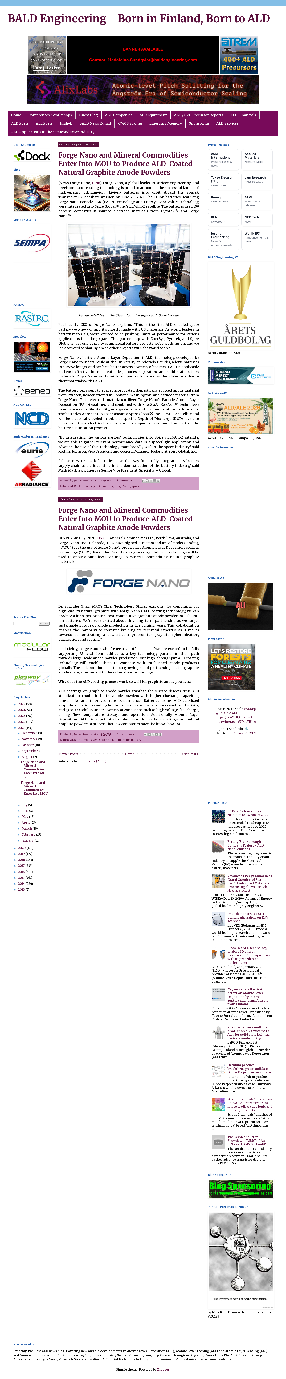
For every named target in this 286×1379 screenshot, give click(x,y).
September (30, 751)
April (26, 822)
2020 (22, 848)
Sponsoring (199, 123)
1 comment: (125, 480)
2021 (22, 728)
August (27, 757)
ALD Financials (243, 115)
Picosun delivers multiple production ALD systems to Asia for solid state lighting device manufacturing (248, 1032)
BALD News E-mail (95, 123)
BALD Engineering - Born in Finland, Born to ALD (139, 18)
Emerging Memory (165, 123)
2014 (22, 883)
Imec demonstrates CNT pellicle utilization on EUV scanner (247, 917)
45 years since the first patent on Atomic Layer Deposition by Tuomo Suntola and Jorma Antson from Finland (247, 996)
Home (16, 115)
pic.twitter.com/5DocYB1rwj (236, 721)
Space (135, 486)
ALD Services (227, 123)
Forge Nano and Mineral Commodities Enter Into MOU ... (34, 769)
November (30, 739)
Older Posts (189, 754)
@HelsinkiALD (226, 713)
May (25, 817)
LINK (96, 183)
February (29, 834)
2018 (22, 860)
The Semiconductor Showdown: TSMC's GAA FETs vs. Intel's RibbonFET (247, 1140)
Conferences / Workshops (50, 115)
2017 (21, 866)
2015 (21, 878)
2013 (22, 889)
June (25, 811)
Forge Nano (122, 486)
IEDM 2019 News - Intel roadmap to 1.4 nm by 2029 (247, 813)
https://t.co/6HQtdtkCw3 (233, 717)
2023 (22, 716)
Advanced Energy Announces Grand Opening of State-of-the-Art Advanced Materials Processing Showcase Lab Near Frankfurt (249, 883)
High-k (66, 123)
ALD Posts (20, 123)
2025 (22, 704)
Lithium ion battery (127, 740)
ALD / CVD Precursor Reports (198, 115)
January (28, 840)
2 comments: (126, 734)
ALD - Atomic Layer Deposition (91, 486)
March (27, 828)
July (25, 805)
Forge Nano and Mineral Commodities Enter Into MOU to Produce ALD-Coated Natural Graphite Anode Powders (125, 164)
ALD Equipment (153, 115)
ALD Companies (118, 115)
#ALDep (250, 709)
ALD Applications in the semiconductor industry (52, 132)
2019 (22, 854)
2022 (22, 722)
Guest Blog (88, 115)
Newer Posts (68, 754)
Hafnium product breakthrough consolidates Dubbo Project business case (249, 1068)
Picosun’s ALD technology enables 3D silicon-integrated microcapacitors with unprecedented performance (248, 955)
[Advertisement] (31, 283)
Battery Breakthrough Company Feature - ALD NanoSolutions (245, 845)
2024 (22, 710)
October (28, 745)
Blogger (163, 1369)
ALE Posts (44, 123)
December (30, 733)
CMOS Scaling (130, 123)
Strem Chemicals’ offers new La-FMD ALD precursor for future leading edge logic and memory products (249, 1104)
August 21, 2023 (244, 733)
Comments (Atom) (92, 761)
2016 (22, 872)
